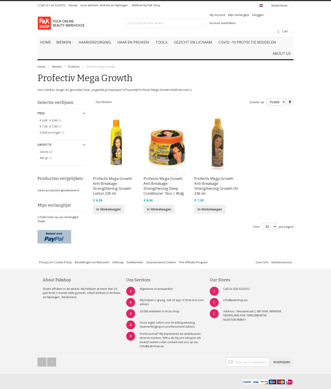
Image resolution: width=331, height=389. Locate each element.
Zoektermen (134, 262)
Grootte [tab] (45, 145)
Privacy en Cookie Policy (55, 262)
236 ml (49, 152)
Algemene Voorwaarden (156, 289)
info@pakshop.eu (235, 300)
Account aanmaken (223, 23)
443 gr (48, 158)
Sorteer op (256, 102)
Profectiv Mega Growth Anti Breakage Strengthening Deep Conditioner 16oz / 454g (163, 186)
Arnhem (104, 5)
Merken (57, 67)
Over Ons (262, 262)
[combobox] (165, 23)
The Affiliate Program (193, 262)
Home (41, 67)
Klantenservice (281, 262)
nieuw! (72, 5)
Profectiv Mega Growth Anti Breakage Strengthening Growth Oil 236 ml (216, 186)
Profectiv (73, 67)
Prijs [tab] (41, 113)
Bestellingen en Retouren (92, 262)
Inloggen (258, 15)
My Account (217, 15)
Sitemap (118, 262)
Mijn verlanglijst (238, 15)
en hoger (54, 132)
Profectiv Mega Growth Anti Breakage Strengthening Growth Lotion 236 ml (112, 186)
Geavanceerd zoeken (161, 262)
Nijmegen (121, 5)
